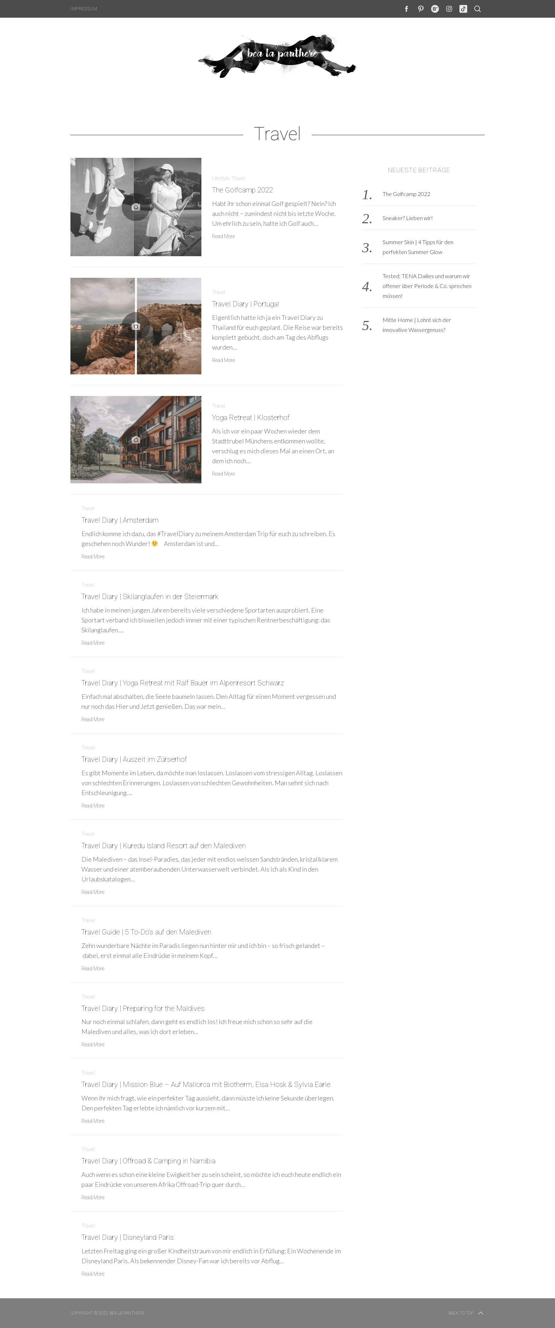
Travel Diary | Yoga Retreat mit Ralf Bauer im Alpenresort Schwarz (182, 683)
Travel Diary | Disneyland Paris (127, 1237)
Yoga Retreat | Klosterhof (251, 417)
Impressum (83, 8)
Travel (238, 178)
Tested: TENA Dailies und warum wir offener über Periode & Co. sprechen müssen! (427, 285)
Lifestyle (220, 178)
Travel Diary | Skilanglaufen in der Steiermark (149, 596)
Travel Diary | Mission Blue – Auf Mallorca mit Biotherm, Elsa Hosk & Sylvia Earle (206, 1084)
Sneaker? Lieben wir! (408, 217)
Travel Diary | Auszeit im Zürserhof (134, 759)
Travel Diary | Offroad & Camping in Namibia (148, 1161)
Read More (223, 236)
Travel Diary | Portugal (245, 304)
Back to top (466, 1313)
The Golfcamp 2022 (242, 190)
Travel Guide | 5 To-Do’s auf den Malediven (146, 932)
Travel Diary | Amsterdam (120, 520)
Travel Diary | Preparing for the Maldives (143, 1008)
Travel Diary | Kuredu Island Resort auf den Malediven (163, 845)
